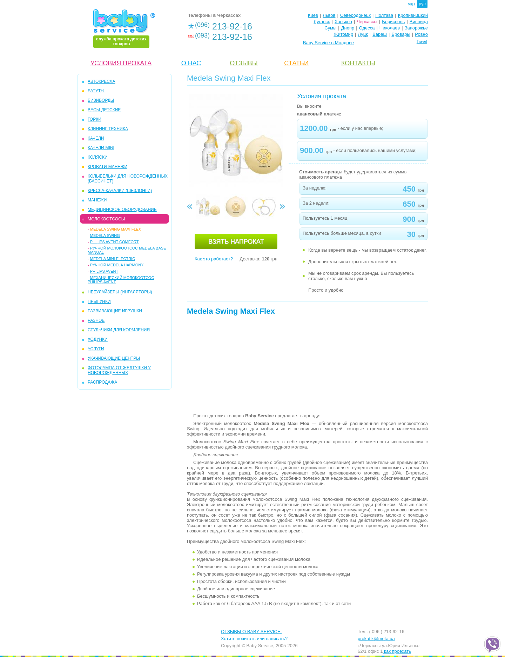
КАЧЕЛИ (96, 138)
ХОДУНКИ (98, 339)
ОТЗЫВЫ (244, 63)
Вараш (379, 34)
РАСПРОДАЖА (102, 382)
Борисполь (393, 21)
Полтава (384, 15)
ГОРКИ (94, 119)
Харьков (343, 21)
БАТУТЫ (96, 90)
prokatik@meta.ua (376, 638)
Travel (422, 41)
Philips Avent (104, 271)
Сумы (330, 28)
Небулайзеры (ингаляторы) (120, 292)
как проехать (397, 651)
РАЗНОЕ (96, 320)
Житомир (343, 34)
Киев (313, 15)
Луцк (363, 34)
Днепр (347, 28)
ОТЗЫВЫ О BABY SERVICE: (251, 631)
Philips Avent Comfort (114, 242)
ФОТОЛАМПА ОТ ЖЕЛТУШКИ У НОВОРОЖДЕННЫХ (119, 370)
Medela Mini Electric (112, 259)
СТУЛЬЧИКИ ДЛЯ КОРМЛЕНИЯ (119, 329)
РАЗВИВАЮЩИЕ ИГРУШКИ (115, 310)
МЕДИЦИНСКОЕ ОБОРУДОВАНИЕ (122, 209)
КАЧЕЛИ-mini (101, 147)
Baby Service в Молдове (328, 42)
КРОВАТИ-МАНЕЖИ (107, 166)
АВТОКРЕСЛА (101, 81)
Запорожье (416, 28)
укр (411, 3)
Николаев (389, 28)
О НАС (191, 63)
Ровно (421, 34)
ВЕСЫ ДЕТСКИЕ (104, 109)
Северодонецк (355, 15)
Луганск (322, 21)
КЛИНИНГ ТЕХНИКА (108, 128)
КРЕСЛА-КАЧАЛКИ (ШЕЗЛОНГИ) (120, 190)
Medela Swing (105, 235)
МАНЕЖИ (97, 200)
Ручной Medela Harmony (117, 265)
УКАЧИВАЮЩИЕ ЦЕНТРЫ (114, 358)
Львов (329, 15)
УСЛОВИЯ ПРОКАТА (121, 63)
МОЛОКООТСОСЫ (106, 219)
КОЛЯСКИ (98, 157)
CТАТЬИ (296, 63)
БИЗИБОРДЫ (101, 100)
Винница (419, 21)
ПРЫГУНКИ (99, 301)
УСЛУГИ (96, 348)
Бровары (400, 34)
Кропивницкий (413, 15)
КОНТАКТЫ (358, 63)
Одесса (367, 28)
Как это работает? (214, 258)
